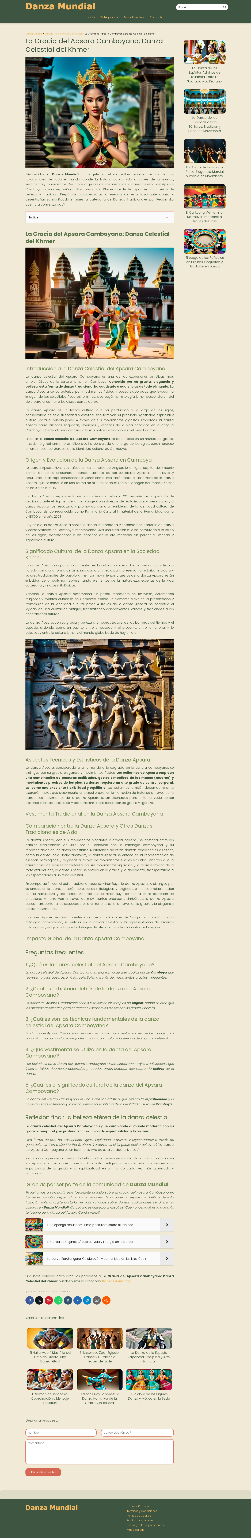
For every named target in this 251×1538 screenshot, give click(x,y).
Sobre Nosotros (134, 17)
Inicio (91, 17)
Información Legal (138, 1506)
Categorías (108, 17)
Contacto (156, 17)
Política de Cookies (139, 1515)
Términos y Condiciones (142, 1511)
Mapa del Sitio (135, 1530)
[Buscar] (224, 7)
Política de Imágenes (140, 1520)
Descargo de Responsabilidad (146, 1525)
